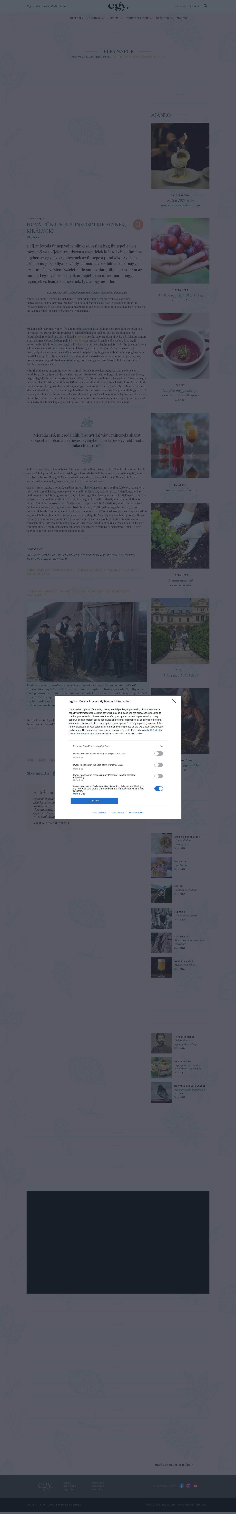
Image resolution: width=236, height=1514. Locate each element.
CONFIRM (94, 801)
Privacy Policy (136, 812)
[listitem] (118, 746)
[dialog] (118, 757)
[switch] (158, 753)
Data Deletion (99, 812)
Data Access (117, 812)
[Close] (175, 702)
